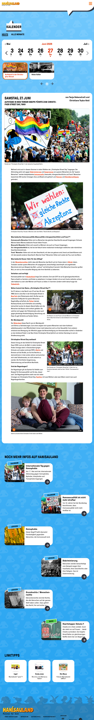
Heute (5, 34)
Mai (7, 44)
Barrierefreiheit (49, 710)
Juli (86, 44)
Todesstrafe (15, 278)
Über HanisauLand (11, 710)
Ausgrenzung (48, 166)
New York (14, 290)
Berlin (38, 344)
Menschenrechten (21, 256)
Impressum (24, 710)
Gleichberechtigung (72, 171)
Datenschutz (35, 710)
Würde (70, 256)
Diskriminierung (35, 166)
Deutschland (30, 271)
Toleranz (59, 171)
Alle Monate (17, 34)
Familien (39, 371)
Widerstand (17, 317)
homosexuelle (39, 168)
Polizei (31, 295)
